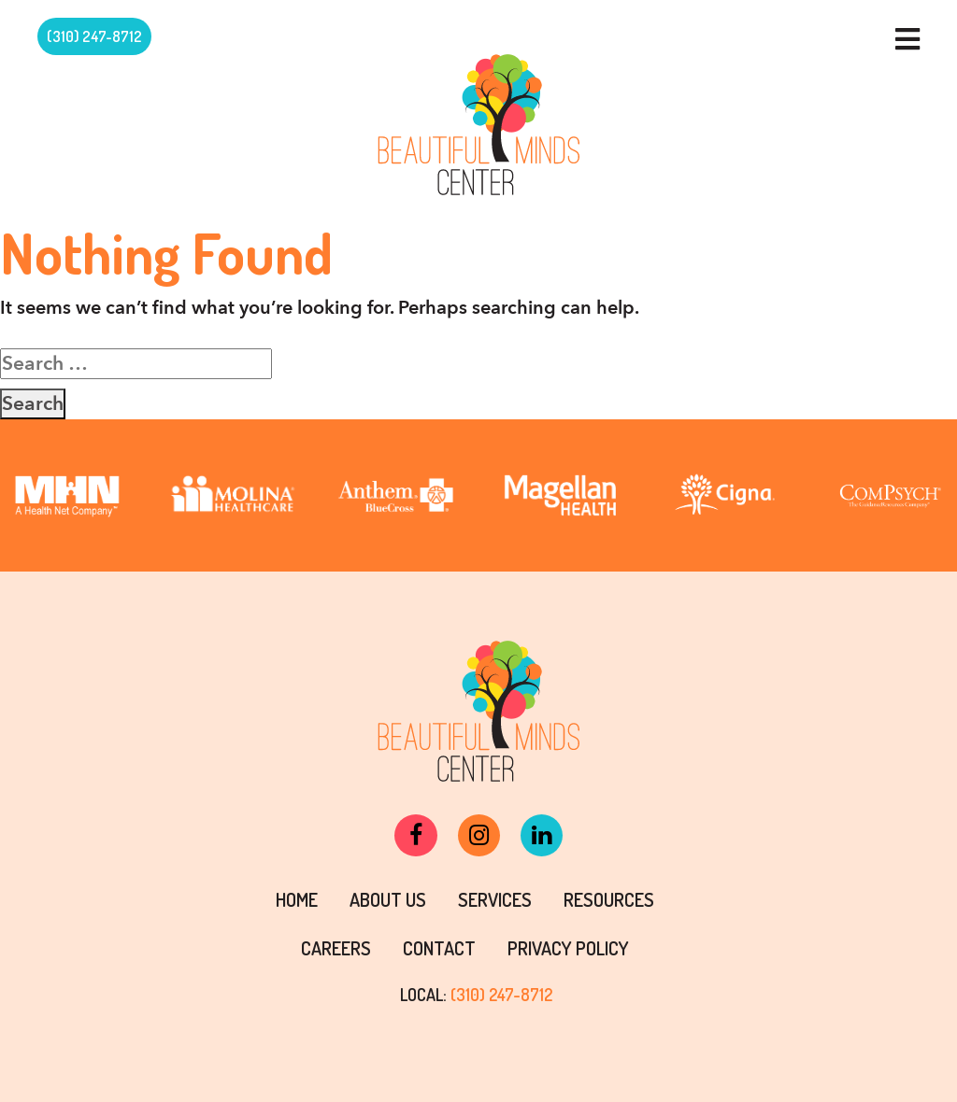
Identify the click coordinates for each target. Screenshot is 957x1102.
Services (495, 899)
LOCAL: (476, 994)
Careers (336, 948)
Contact (439, 948)
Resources (609, 899)
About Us (388, 899)
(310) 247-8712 (94, 36)
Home (297, 899)
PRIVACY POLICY (568, 948)
